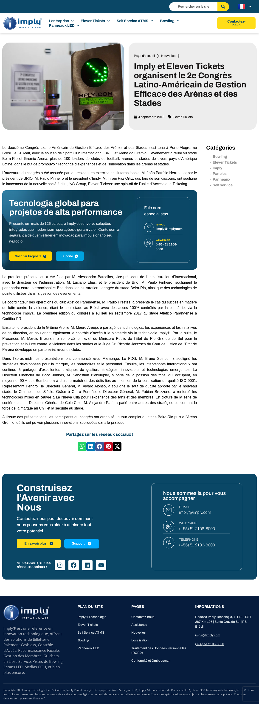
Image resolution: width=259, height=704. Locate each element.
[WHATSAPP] (169, 526)
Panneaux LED (64, 25)
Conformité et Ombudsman (150, 660)
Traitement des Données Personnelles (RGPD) (158, 650)
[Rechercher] (223, 6)
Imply (216, 168)
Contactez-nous (142, 617)
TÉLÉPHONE (189, 539)
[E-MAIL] (169, 510)
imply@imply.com (195, 512)
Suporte (70, 256)
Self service (221, 185)
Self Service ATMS (135, 21)
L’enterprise (61, 21)
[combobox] (193, 6)
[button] (82, 446)
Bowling (169, 21)
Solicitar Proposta (30, 256)
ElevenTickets (95, 21)
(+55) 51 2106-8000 (197, 528)
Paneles (218, 174)
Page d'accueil (144, 56)
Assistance (139, 624)
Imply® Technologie (92, 617)
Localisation (140, 640)
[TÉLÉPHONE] (169, 542)
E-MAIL (184, 507)
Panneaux (220, 179)
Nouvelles (168, 56)
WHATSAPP (187, 523)
